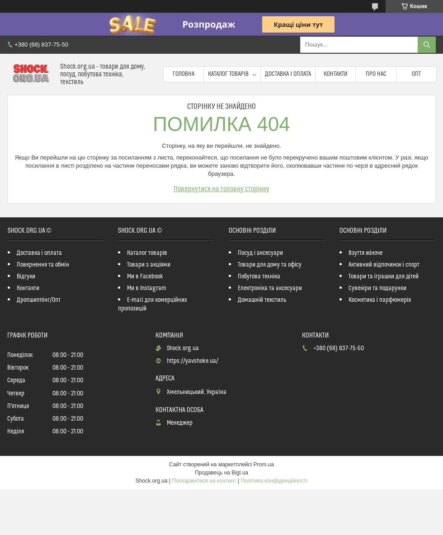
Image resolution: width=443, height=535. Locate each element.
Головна (183, 74)
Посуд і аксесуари (260, 253)
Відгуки (26, 276)
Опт (416, 74)
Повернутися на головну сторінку (221, 189)
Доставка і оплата (288, 74)
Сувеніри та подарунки (377, 288)
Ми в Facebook (145, 276)
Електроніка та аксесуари (270, 288)
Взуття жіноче (365, 253)
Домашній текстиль (262, 300)
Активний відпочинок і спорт (384, 264)
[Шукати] (427, 45)
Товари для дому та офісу (270, 264)
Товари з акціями (148, 264)
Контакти (336, 74)
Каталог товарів (228, 74)
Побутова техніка (259, 276)
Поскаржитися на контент (204, 481)
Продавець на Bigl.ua (221, 472)
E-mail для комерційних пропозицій (152, 304)
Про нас (376, 74)
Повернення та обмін (43, 264)
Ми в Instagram (146, 288)
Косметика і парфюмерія (380, 300)
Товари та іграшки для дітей (384, 276)
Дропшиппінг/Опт (39, 300)
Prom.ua (264, 464)
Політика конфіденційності (274, 481)
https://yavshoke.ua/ (192, 361)
